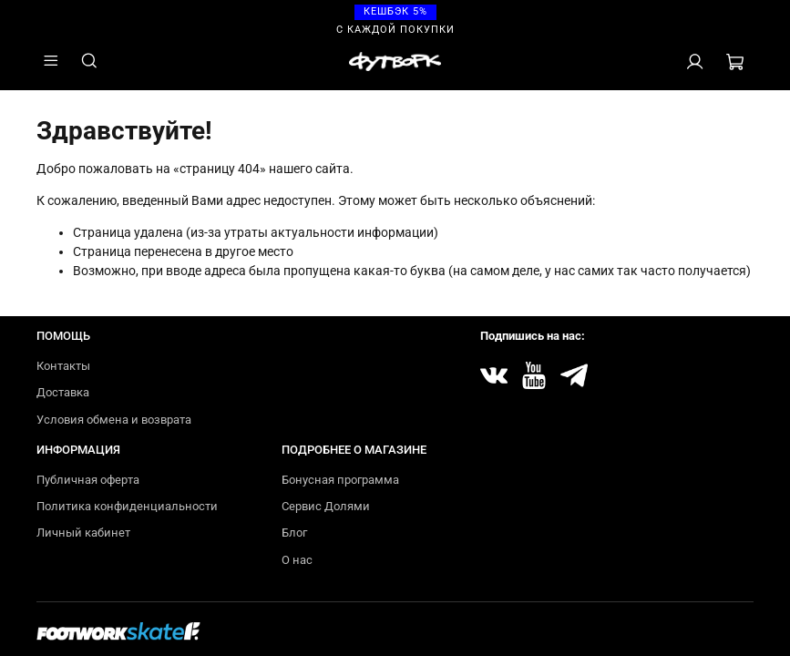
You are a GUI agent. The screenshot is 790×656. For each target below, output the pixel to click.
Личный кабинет (83, 532)
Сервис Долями (326, 506)
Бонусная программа (340, 480)
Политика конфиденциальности (127, 506)
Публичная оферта (87, 480)
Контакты (63, 366)
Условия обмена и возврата (113, 419)
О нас (297, 560)
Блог (294, 532)
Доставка (62, 392)
